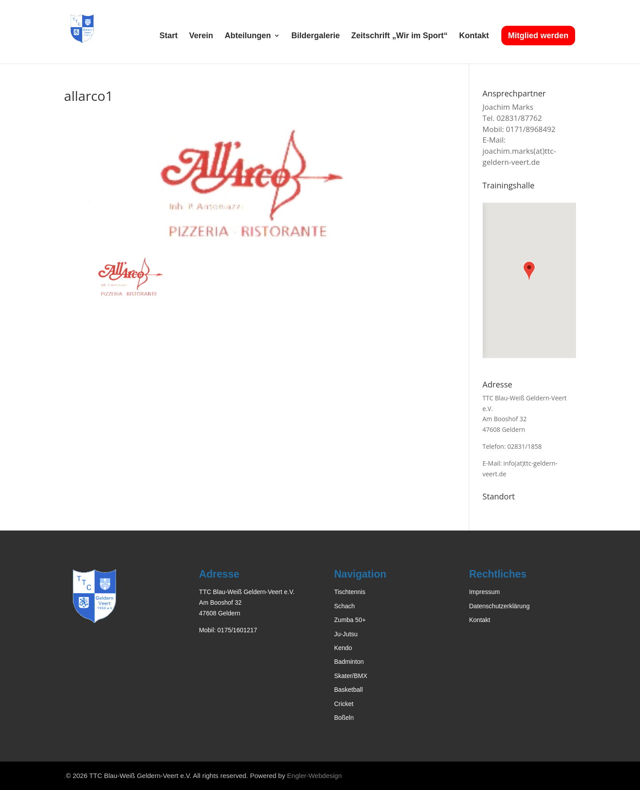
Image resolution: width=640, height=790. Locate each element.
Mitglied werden (538, 35)
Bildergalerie (315, 36)
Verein (201, 36)
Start (169, 36)
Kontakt (474, 36)
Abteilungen (248, 36)
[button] (529, 270)
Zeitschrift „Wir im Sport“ (399, 36)
